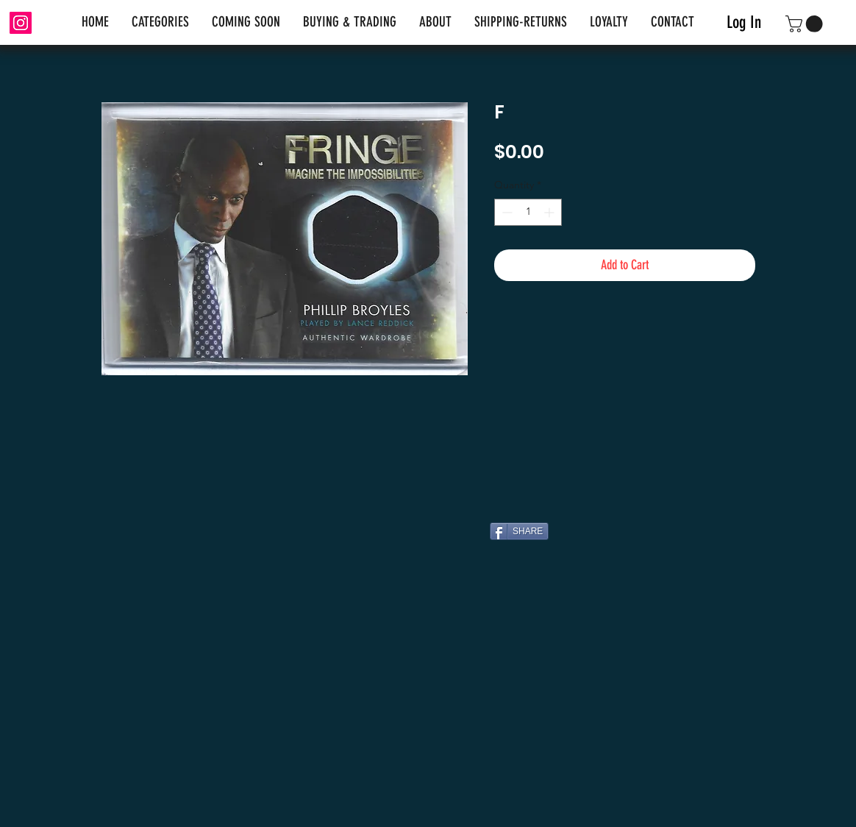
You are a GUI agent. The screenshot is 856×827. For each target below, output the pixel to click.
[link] (806, 23)
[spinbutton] (528, 212)
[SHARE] (519, 531)
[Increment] (550, 212)
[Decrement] (505, 212)
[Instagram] (21, 23)
